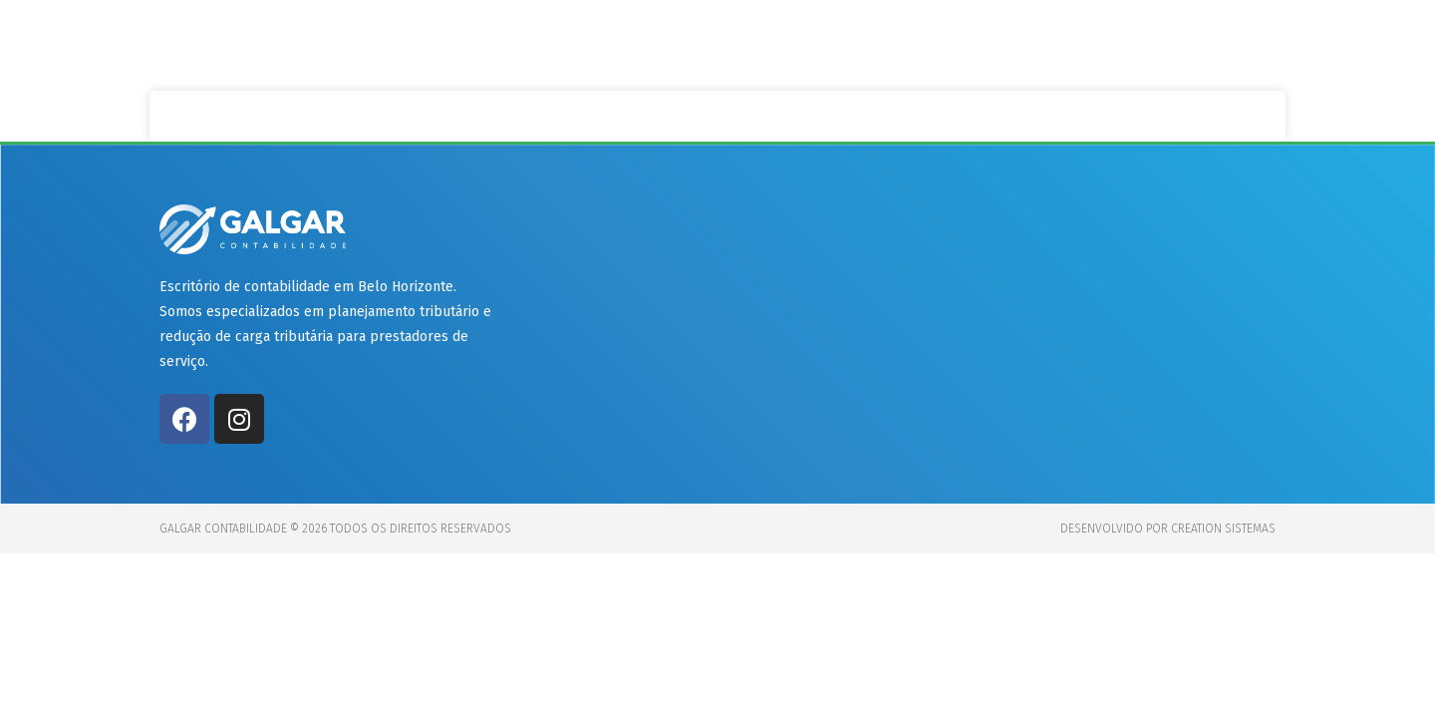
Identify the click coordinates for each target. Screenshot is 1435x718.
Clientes (1004, 42)
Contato (1220, 42)
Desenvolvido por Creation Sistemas (1168, 529)
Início (788, 42)
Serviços (889, 42)
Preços (1112, 42)
